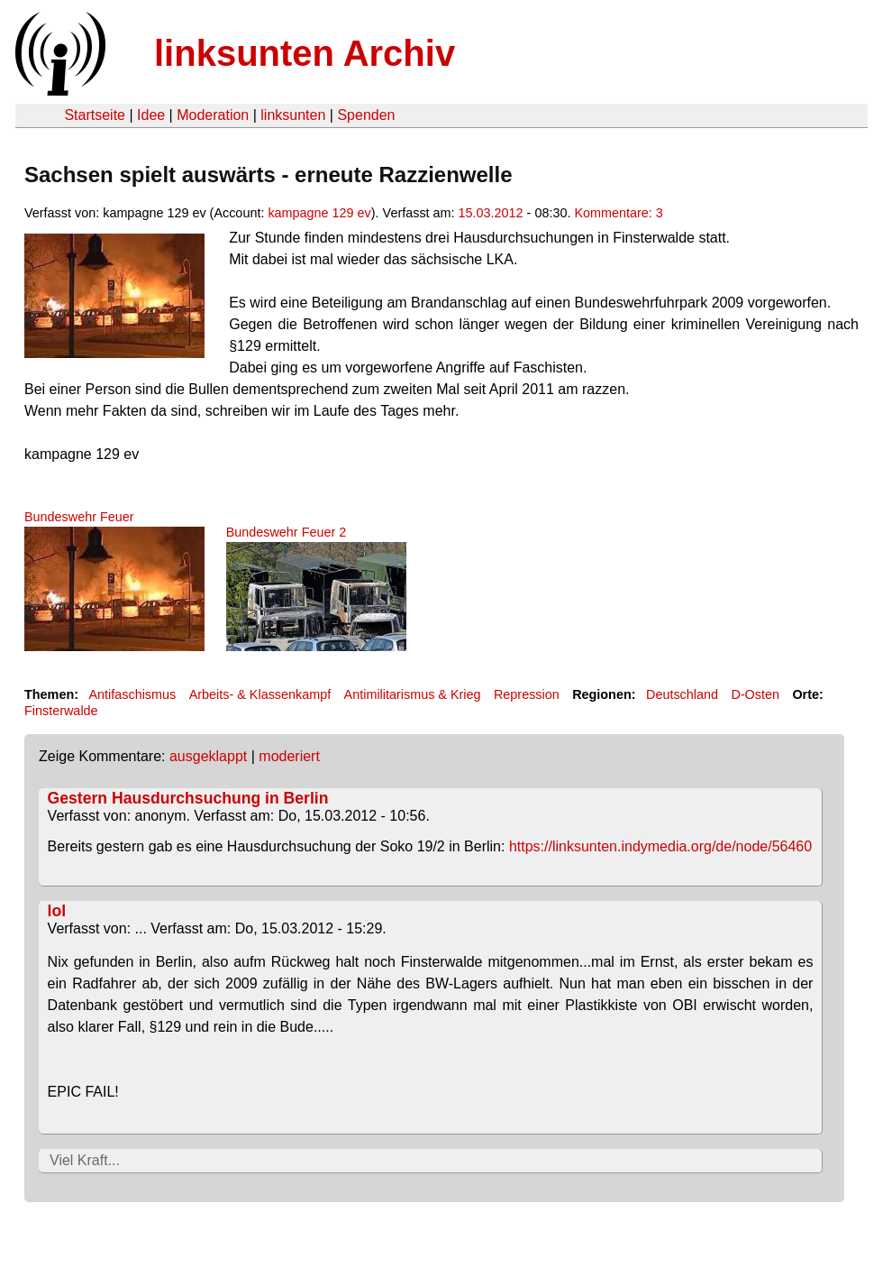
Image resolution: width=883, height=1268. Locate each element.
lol (57, 911)
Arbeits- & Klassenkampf (260, 694)
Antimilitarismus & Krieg (412, 694)
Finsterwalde (61, 710)
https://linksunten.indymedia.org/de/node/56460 (660, 846)
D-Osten (755, 694)
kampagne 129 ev (319, 213)
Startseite (94, 115)
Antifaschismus (132, 694)
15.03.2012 (491, 213)
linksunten (292, 115)
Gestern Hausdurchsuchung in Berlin (188, 798)
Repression (527, 694)
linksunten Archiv (304, 53)
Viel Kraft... (85, 1160)
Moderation (213, 115)
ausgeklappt (208, 756)
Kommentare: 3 (618, 213)
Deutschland (682, 694)
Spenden (366, 115)
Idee (151, 115)
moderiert (289, 756)
